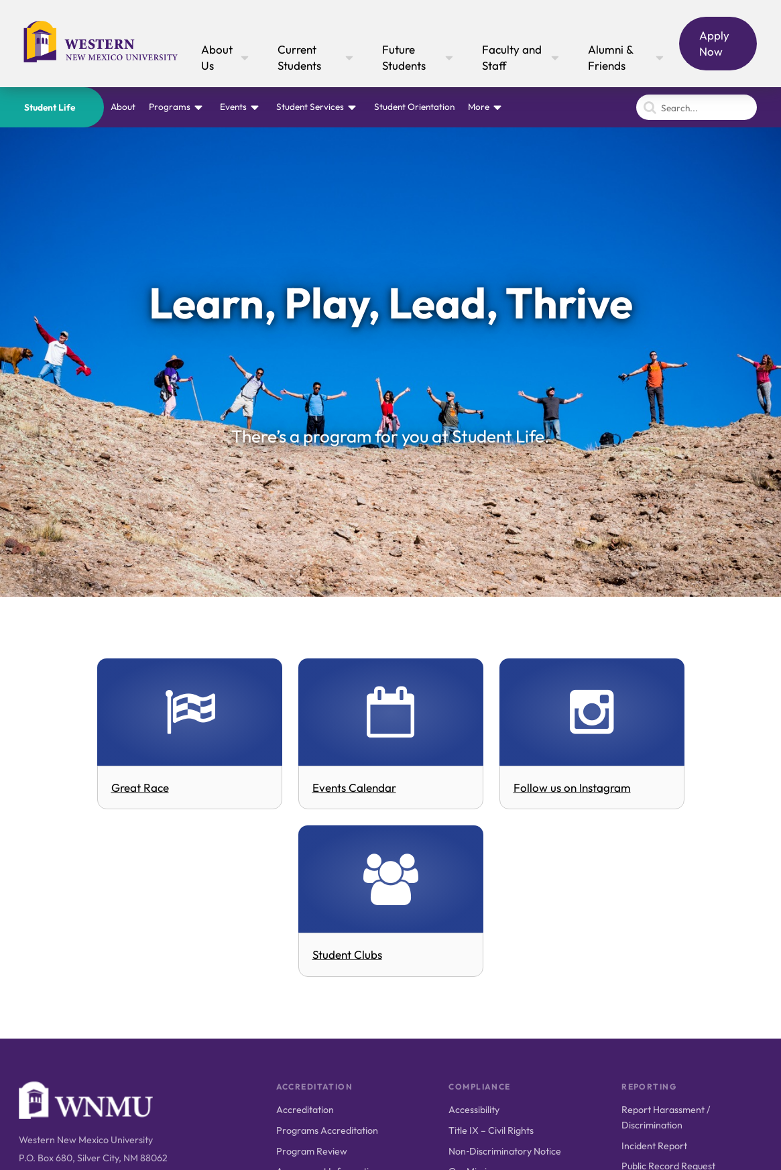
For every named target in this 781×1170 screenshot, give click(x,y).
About (123, 107)
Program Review (311, 1151)
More (478, 107)
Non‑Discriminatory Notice (504, 1151)
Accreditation (305, 1110)
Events (233, 107)
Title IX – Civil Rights (491, 1130)
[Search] (696, 107)
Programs (169, 107)
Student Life (49, 107)
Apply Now (714, 43)
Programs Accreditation (327, 1130)
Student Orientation (414, 107)
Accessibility (473, 1110)
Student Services (310, 107)
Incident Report (654, 1146)
